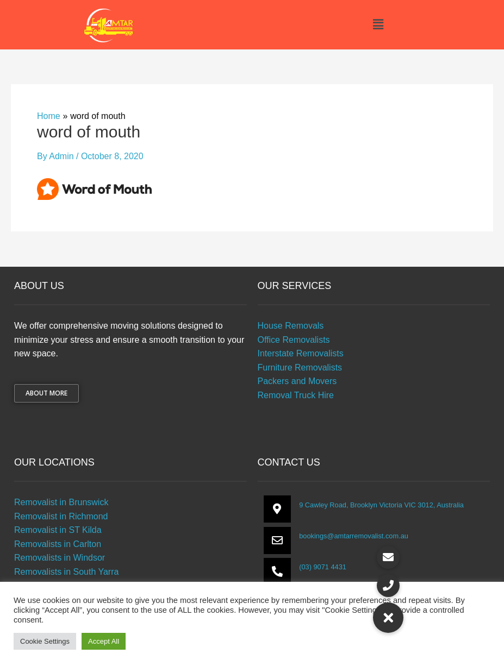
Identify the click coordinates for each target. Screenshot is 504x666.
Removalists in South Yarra (66, 571)
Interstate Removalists (301, 353)
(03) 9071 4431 (322, 567)
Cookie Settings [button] (45, 641)
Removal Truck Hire (296, 395)
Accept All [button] (103, 641)
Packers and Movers (297, 381)
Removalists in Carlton (57, 544)
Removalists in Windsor (59, 557)
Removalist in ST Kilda (58, 530)
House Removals (291, 325)
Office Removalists (294, 339)
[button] (378, 24)
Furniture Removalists (300, 367)
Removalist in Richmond (61, 516)
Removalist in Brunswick (61, 502)
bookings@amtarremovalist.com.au (353, 536)
